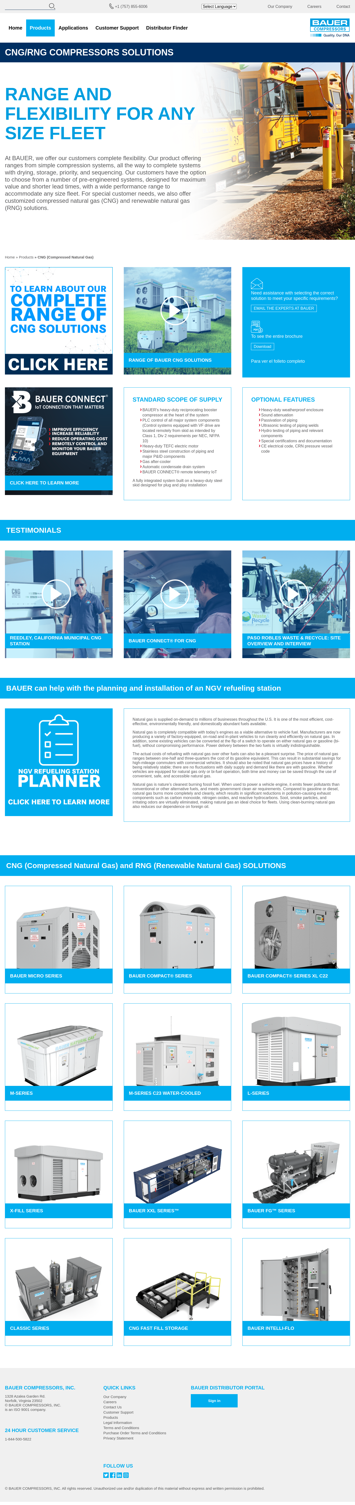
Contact (343, 6)
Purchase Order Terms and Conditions (134, 1433)
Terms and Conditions (121, 1428)
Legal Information (117, 1422)
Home (15, 28)
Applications (73, 28)
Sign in (214, 1401)
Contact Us (112, 1407)
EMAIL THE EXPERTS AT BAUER (284, 308)
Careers (314, 6)
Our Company (280, 6)
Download (262, 346)
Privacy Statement (118, 1438)
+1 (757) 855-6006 (131, 6)
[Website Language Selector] (219, 6)
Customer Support (117, 28)
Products (40, 28)
